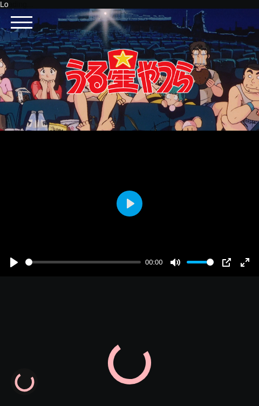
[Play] (14, 262)
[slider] (83, 262)
